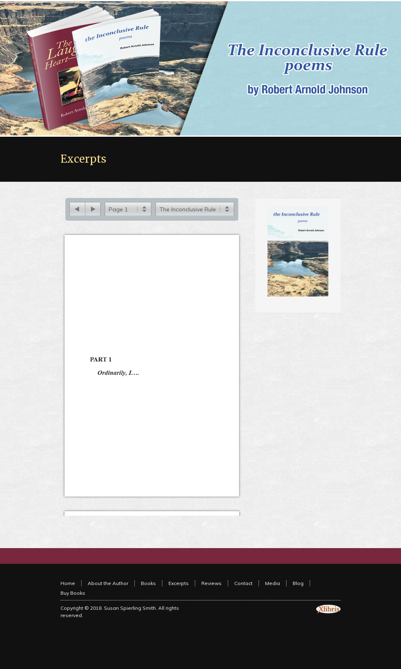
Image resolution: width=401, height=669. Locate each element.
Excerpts (178, 593)
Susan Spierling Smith (130, 618)
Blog (298, 593)
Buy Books (72, 603)
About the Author (108, 593)
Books (148, 593)
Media (272, 593)
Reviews (211, 593)
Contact (243, 593)
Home (67, 593)
